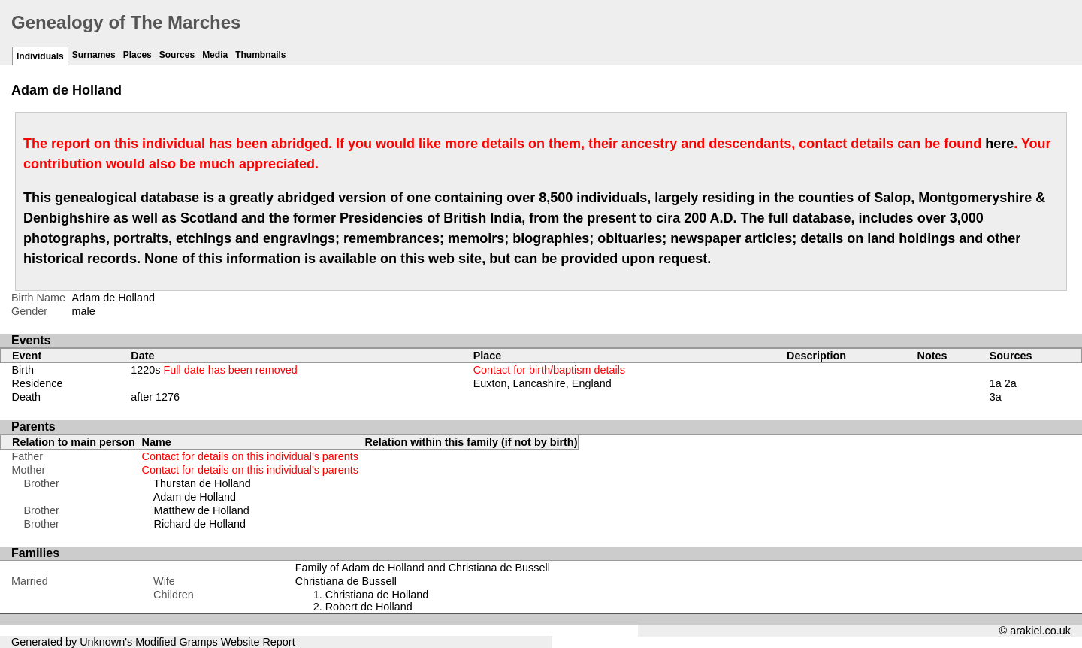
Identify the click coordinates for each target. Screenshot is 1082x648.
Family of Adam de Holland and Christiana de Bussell (422, 568)
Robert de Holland (369, 607)
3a (996, 397)
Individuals (40, 56)
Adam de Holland (194, 497)
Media (215, 55)
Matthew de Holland (201, 510)
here (999, 143)
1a (996, 383)
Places (137, 55)
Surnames (94, 55)
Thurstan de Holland (202, 483)
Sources (177, 55)
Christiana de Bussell (346, 581)
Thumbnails (260, 55)
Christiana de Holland (377, 595)
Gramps (199, 642)
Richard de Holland (200, 524)
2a (1011, 383)
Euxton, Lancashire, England (542, 383)
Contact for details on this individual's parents (250, 456)
